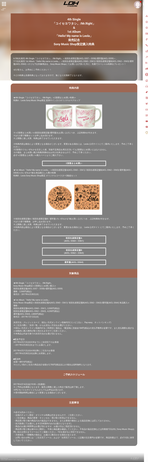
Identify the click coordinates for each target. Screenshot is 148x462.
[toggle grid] (4, 4)
